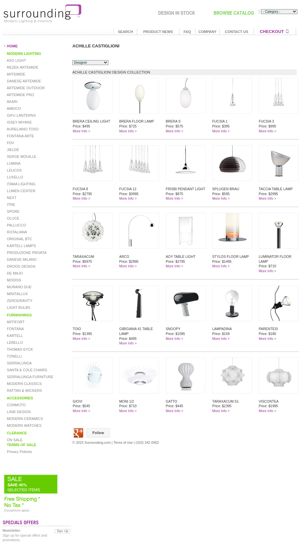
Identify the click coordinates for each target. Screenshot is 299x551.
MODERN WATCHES (24, 425)
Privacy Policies (19, 452)
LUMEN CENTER (20, 191)
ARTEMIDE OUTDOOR (25, 88)
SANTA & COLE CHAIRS (26, 370)
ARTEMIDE (15, 74)
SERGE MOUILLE (21, 157)
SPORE (13, 211)
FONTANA (15, 329)
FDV (10, 143)
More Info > (81, 131)
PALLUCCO (16, 225)
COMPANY (207, 32)
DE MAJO (14, 273)
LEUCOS (14, 170)
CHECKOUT (272, 31)
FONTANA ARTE (20, 136)
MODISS (13, 280)
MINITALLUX (17, 294)
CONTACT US (236, 32)
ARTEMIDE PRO (20, 95)
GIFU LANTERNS (21, 115)
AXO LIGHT (16, 60)
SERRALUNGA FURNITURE (29, 377)
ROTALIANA (16, 232)
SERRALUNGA (19, 363)
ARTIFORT (15, 322)
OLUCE (12, 218)
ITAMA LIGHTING (20, 184)
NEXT (11, 198)
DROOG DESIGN (20, 266)
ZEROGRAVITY (19, 301)
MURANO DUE (18, 287)
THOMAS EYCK (19, 349)
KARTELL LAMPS (21, 246)
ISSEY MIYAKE (19, 122)
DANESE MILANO (21, 259)
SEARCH (125, 32)
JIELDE (12, 150)
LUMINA (13, 163)
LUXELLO (14, 177)
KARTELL (14, 336)
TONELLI (14, 356)
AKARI (11, 102)
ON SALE (14, 440)
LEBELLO (14, 342)
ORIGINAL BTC (19, 239)
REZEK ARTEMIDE (22, 67)
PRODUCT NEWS (158, 32)
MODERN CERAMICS (24, 419)
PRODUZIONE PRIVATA (26, 253)
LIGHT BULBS (18, 307)
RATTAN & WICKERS (24, 390)
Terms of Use (123, 442)
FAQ (187, 32)
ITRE (10, 205)
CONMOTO (16, 405)
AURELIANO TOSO (22, 129)
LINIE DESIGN (18, 412)
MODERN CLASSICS (24, 384)
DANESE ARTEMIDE (23, 81)
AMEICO (13, 108)
